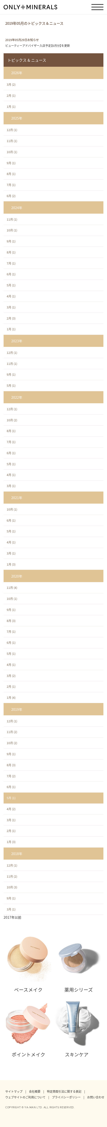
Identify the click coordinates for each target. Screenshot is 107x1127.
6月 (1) (11, 274)
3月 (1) (11, 307)
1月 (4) (11, 697)
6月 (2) (11, 196)
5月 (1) (11, 285)
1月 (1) (11, 106)
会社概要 (34, 1091)
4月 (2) (11, 809)
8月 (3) (11, 621)
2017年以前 (12, 917)
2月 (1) (11, 95)
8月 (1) (11, 174)
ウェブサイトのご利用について (25, 1097)
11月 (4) (12, 587)
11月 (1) (12, 141)
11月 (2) (12, 732)
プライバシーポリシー (66, 1097)
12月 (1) (12, 130)
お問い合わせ (95, 1097)
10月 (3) (12, 887)
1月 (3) (11, 564)
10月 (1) (12, 152)
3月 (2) (11, 84)
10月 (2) (12, 420)
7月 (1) (11, 185)
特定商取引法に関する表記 (64, 1091)
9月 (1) (11, 163)
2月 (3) (11, 318)
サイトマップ (14, 1091)
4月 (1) (11, 296)
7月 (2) (11, 776)
